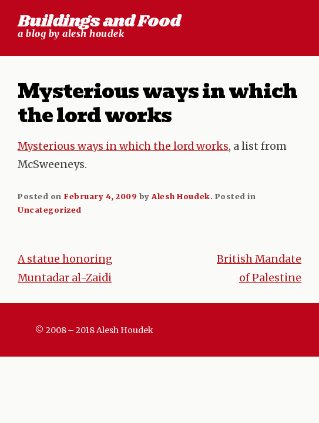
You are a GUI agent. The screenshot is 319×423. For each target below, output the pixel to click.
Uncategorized (50, 209)
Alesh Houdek (181, 196)
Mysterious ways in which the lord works (123, 146)
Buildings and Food (99, 21)
